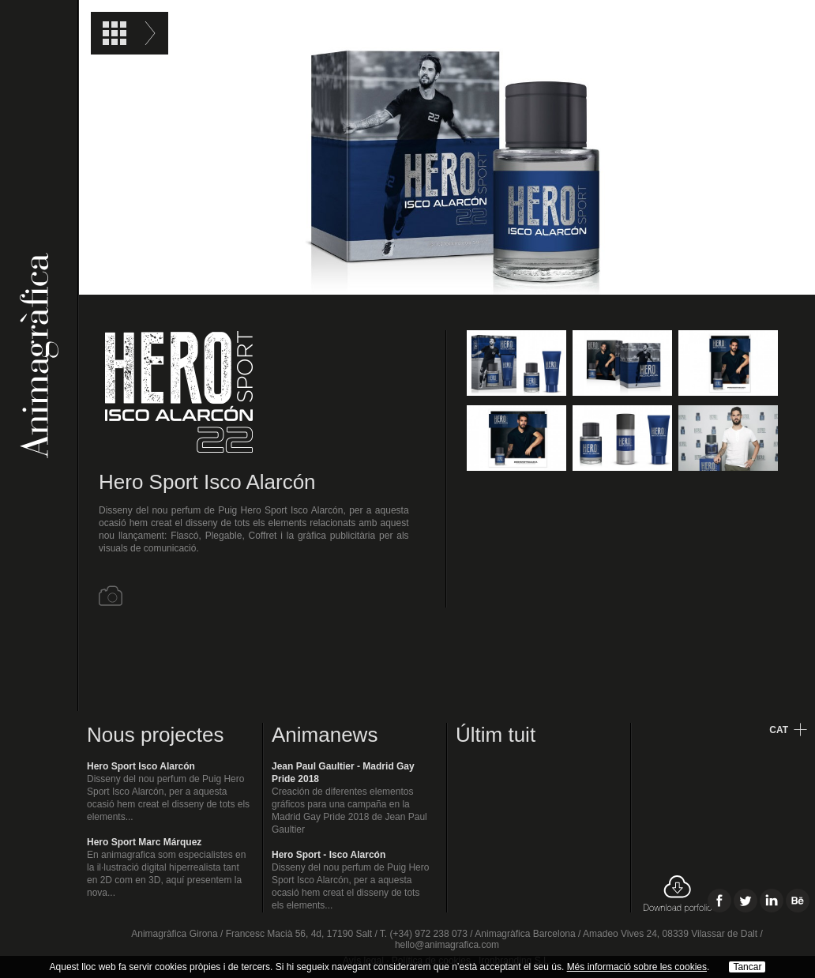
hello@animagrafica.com (447, 944)
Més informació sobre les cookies (637, 966)
